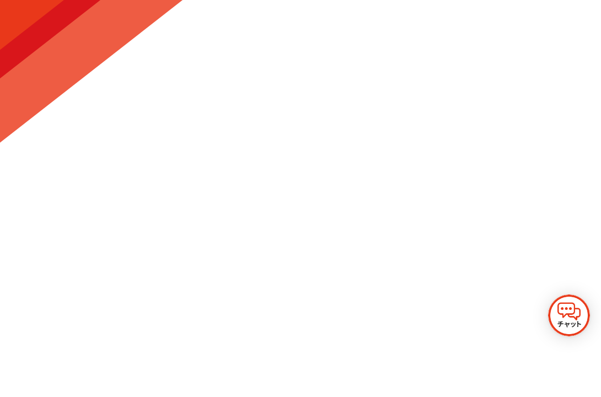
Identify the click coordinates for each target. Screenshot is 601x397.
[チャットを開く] (569, 315)
